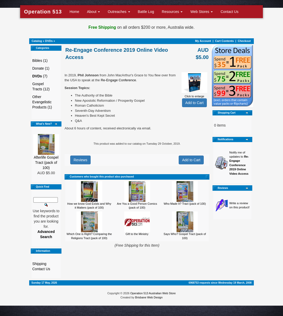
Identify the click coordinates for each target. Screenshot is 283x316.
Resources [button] (172, 12)
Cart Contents (224, 40)
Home (74, 12)
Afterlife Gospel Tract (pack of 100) (46, 162)
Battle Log (146, 12)
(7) (39, 76)
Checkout (244, 40)
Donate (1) (40, 68)
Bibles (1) (40, 60)
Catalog (37, 40)
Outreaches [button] (119, 12)
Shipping (39, 264)
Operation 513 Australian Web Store (153, 293)
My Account (203, 40)
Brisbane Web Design (148, 297)
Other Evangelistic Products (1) (42, 102)
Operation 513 (43, 11)
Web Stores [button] (201, 12)
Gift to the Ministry (136, 234)
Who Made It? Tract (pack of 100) (185, 203)
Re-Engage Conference (118, 80)
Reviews (80, 160)
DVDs (49, 40)
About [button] (93, 12)
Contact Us (229, 12)
